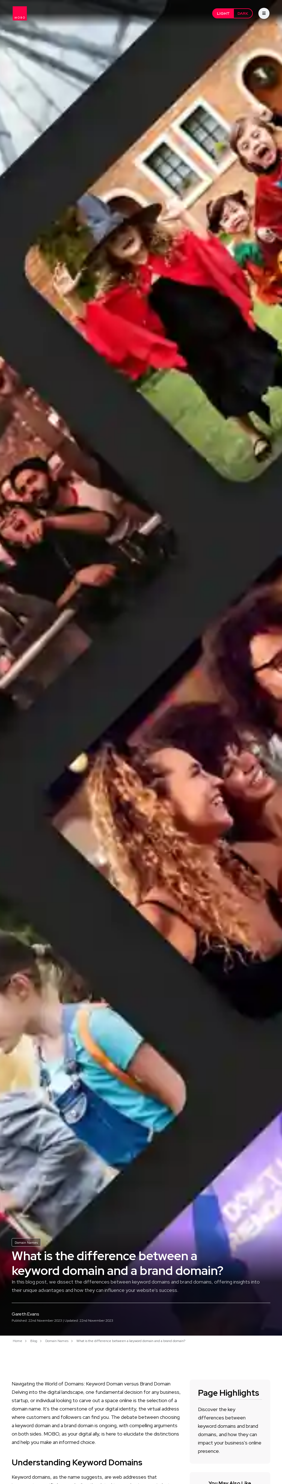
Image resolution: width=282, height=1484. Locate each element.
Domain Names (26, 1242)
